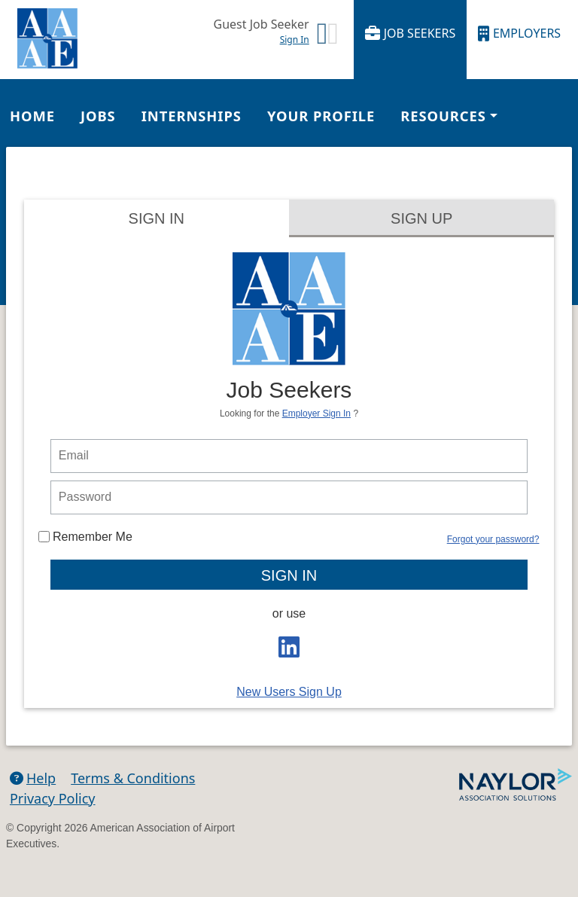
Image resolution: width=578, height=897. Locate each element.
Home (32, 115)
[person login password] (289, 497)
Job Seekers (410, 33)
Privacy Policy (53, 798)
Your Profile (321, 115)
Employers (519, 33)
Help (33, 778)
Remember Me (85, 536)
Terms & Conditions (133, 778)
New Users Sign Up (289, 691)
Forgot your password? (493, 539)
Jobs (98, 115)
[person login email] (289, 456)
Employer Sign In (316, 413)
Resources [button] (443, 115)
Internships (191, 115)
